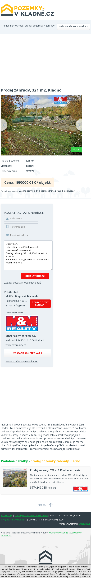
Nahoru (42, 504)
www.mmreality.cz (16, 345)
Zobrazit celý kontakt (40, 303)
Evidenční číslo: (9, 171)
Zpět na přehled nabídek (73, 26)
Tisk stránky (6, 515)
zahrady (50, 25)
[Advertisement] (45, 59)
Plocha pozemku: (10, 160)
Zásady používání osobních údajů (23, 282)
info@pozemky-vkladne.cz (13, 519)
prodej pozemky (34, 25)
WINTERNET (84, 523)
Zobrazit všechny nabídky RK (22, 361)
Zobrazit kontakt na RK (27, 353)
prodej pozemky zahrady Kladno (55, 461)
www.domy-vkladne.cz (60, 532)
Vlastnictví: (6, 165)
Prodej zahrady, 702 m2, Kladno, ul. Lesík (55, 470)
